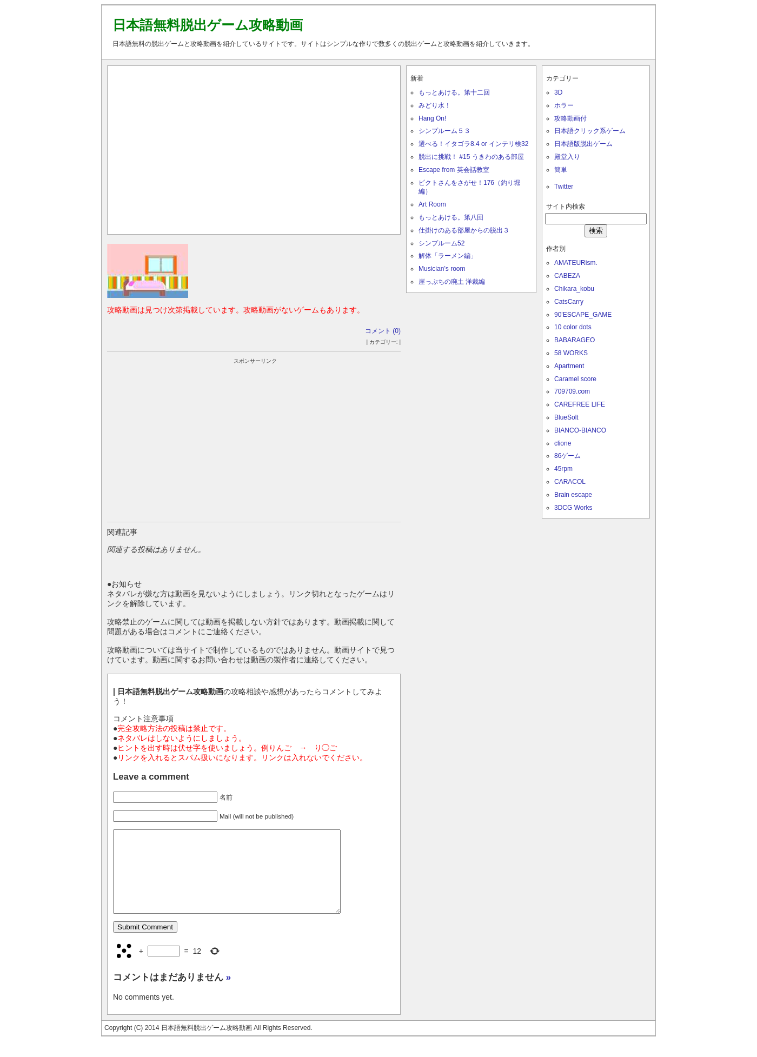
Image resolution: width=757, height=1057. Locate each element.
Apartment (569, 366)
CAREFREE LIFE (579, 404)
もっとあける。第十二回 (454, 92)
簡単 (560, 170)
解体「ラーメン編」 (448, 256)
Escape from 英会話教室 (454, 170)
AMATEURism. (575, 263)
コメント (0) (383, 331)
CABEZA (567, 276)
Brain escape (573, 494)
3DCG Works (573, 507)
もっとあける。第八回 (451, 217)
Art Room (432, 204)
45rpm (563, 469)
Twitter (563, 186)
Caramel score (575, 379)
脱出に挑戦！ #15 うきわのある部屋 (471, 157)
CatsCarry (568, 301)
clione (562, 443)
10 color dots (573, 327)
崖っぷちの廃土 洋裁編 (452, 281)
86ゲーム (567, 456)
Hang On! (432, 118)
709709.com (572, 391)
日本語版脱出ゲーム (583, 144)
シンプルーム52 (441, 243)
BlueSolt (566, 417)
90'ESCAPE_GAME (583, 314)
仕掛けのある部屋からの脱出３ (464, 230)
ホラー (564, 105)
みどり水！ (435, 105)
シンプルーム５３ (444, 131)
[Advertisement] (254, 147)
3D (558, 92)
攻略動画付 (570, 118)
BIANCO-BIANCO (580, 430)
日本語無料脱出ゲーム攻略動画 (207, 24)
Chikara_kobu (574, 288)
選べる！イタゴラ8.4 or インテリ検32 (473, 144)
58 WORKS (571, 353)
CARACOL (570, 482)
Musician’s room (442, 268)
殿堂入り (567, 157)
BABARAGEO (574, 340)
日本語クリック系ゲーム (590, 131)
